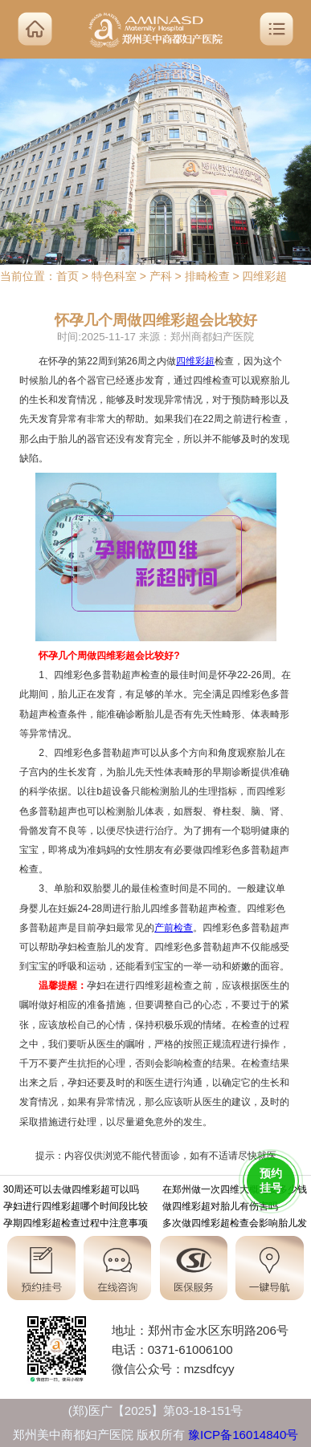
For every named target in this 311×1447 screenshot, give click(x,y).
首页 (67, 276)
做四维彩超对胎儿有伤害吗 (220, 1207)
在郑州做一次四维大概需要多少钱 (234, 1191)
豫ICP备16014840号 (243, 1434)
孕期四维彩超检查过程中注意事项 (75, 1224)
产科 (160, 276)
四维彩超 (264, 276)
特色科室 (114, 276)
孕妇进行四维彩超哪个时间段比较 (75, 1207)
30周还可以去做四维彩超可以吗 (71, 1191)
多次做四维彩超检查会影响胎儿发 (234, 1224)
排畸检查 (207, 276)
